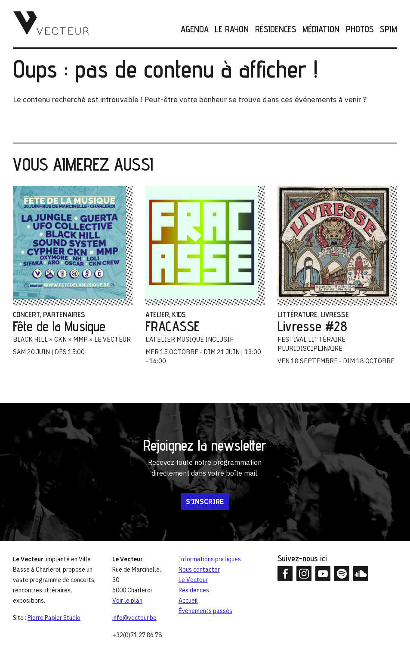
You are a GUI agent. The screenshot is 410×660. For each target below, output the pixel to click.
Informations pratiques (210, 559)
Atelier (157, 314)
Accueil (188, 600)
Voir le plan (127, 600)
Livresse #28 (312, 326)
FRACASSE (172, 326)
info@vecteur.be (134, 618)
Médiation (320, 29)
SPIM (388, 29)
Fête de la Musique (59, 326)
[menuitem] (192, 29)
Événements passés (205, 611)
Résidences (275, 29)
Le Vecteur (193, 580)
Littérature (297, 314)
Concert (26, 314)
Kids (179, 314)
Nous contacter (199, 569)
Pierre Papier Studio (54, 618)
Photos (360, 29)
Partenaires (64, 314)
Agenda (195, 29)
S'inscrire (205, 501)
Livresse (335, 314)
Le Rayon (232, 29)
